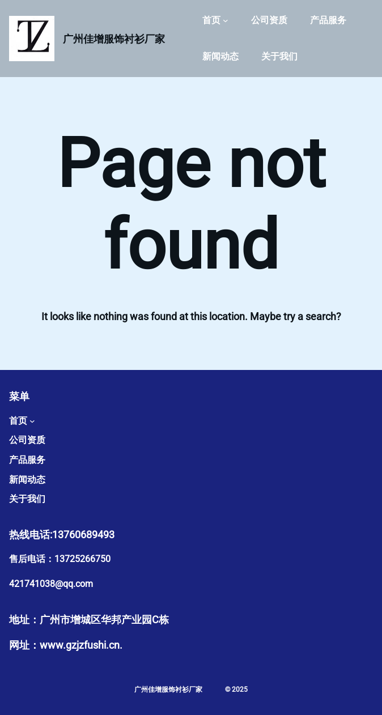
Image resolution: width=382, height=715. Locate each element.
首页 (211, 20)
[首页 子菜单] (225, 20)
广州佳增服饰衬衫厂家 (114, 39)
